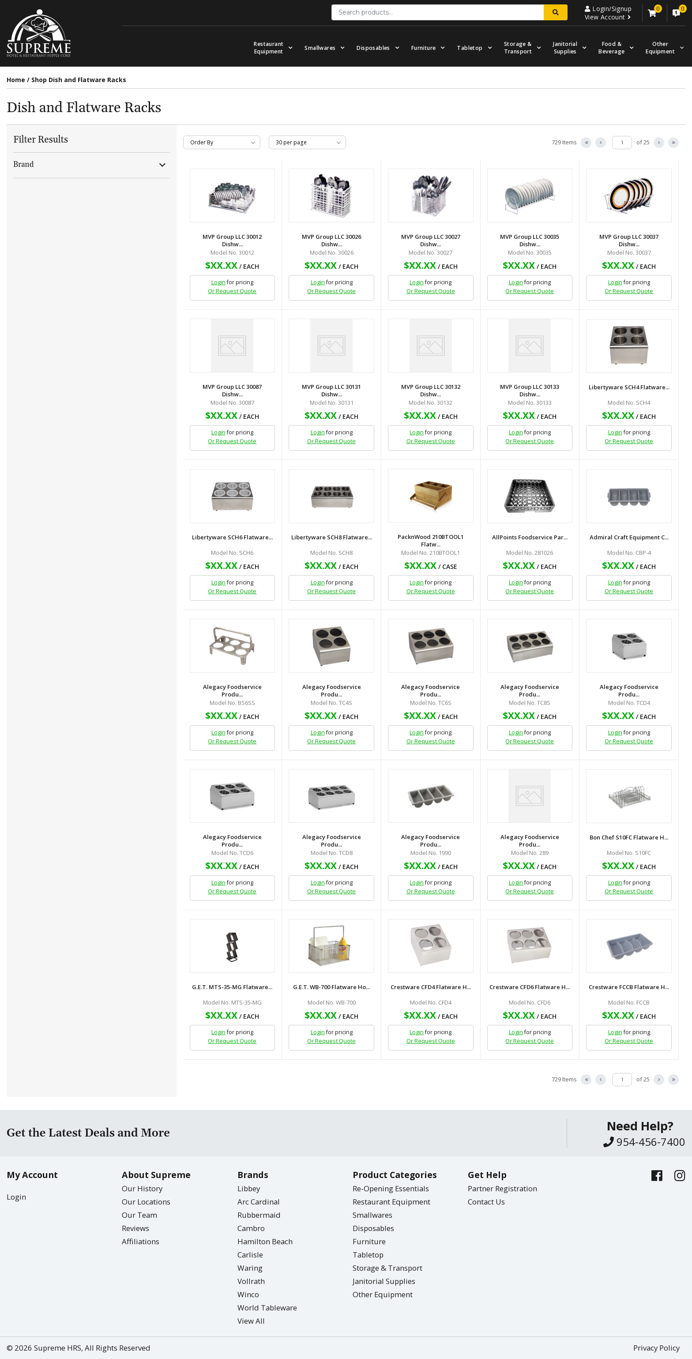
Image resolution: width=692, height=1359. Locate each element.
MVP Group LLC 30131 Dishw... (331, 390)
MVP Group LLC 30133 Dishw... (529, 390)
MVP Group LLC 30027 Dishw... (430, 240)
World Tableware (267, 1308)
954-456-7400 (644, 1141)
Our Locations (146, 1202)
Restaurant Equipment (268, 47)
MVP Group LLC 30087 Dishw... (232, 390)
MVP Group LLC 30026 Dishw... (331, 240)
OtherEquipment (660, 47)
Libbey (248, 1188)
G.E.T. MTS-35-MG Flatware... (232, 987)
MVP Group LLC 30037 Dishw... (628, 240)
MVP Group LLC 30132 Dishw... (430, 390)
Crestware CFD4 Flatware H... (431, 987)
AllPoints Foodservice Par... (530, 537)
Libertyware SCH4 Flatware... (629, 387)
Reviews (135, 1228)
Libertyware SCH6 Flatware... (232, 537)
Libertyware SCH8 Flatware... (331, 537)
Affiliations (140, 1241)
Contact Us (486, 1202)
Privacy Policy (656, 1348)
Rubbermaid (259, 1215)
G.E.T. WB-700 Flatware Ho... (331, 987)
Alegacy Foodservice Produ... (232, 690)
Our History (142, 1188)
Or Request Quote (232, 291)
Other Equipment (383, 1294)
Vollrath (251, 1281)
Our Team (139, 1215)
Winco (248, 1294)
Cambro (251, 1228)
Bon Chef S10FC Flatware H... (629, 837)
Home (16, 79)
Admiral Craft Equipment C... (629, 537)
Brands (252, 1175)
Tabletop (469, 48)
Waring (250, 1268)
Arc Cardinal (258, 1202)
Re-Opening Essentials (391, 1188)
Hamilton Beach (265, 1241)
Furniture (423, 48)
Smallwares (320, 48)
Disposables (373, 48)
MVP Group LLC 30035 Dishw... (529, 240)
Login (218, 282)
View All (251, 1321)
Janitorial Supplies (565, 47)
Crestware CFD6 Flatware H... (529, 987)
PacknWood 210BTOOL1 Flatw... (431, 540)
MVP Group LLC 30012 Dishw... (232, 240)
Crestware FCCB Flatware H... (629, 987)
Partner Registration (502, 1188)
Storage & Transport (518, 47)
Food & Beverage (611, 47)
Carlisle (250, 1255)
